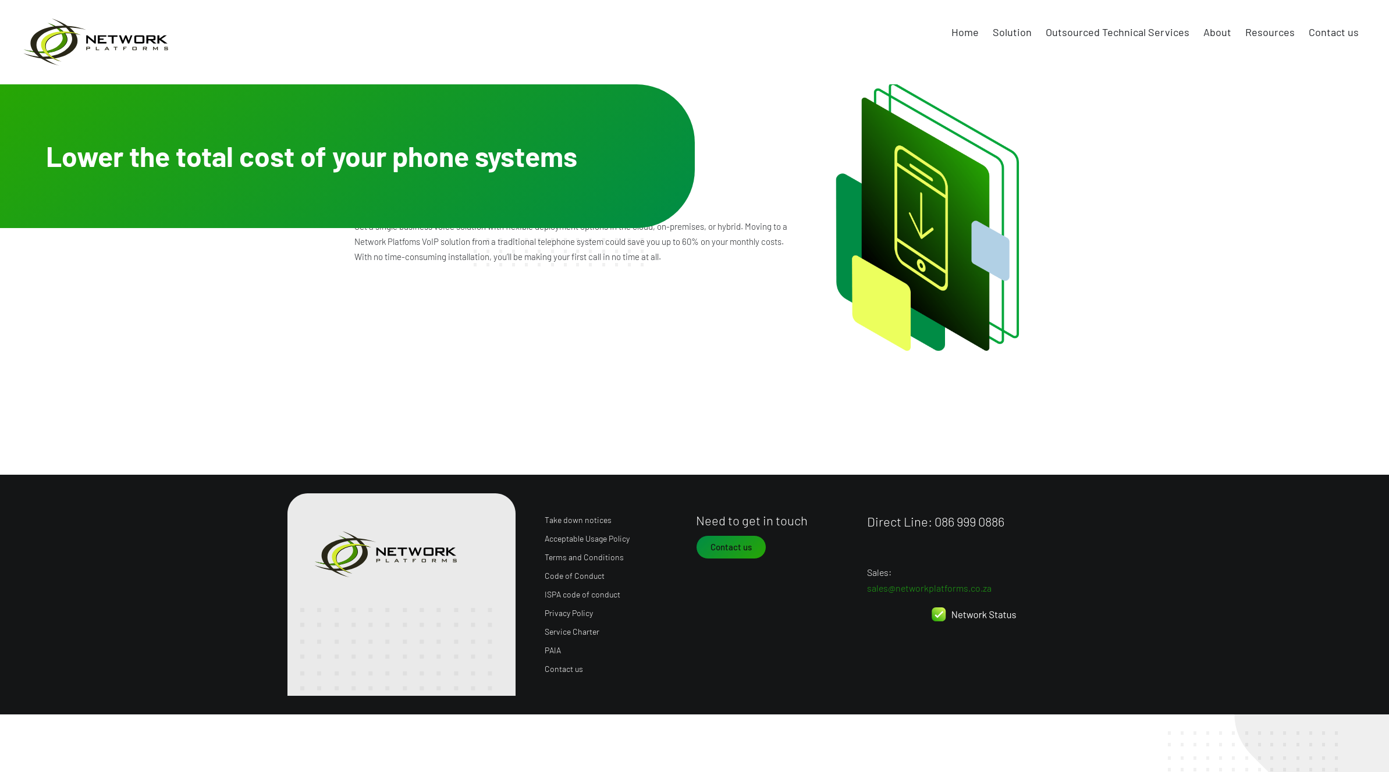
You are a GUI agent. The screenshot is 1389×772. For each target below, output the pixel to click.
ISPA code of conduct (582, 591)
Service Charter (572, 628)
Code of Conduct (575, 572)
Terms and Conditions (584, 553)
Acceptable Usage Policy (587, 535)
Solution (1012, 32)
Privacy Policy (569, 609)
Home (965, 32)
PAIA (553, 647)
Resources (1270, 32)
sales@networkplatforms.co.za (929, 584)
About (1217, 32)
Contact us (1334, 32)
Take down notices (578, 516)
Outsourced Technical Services (1117, 32)
